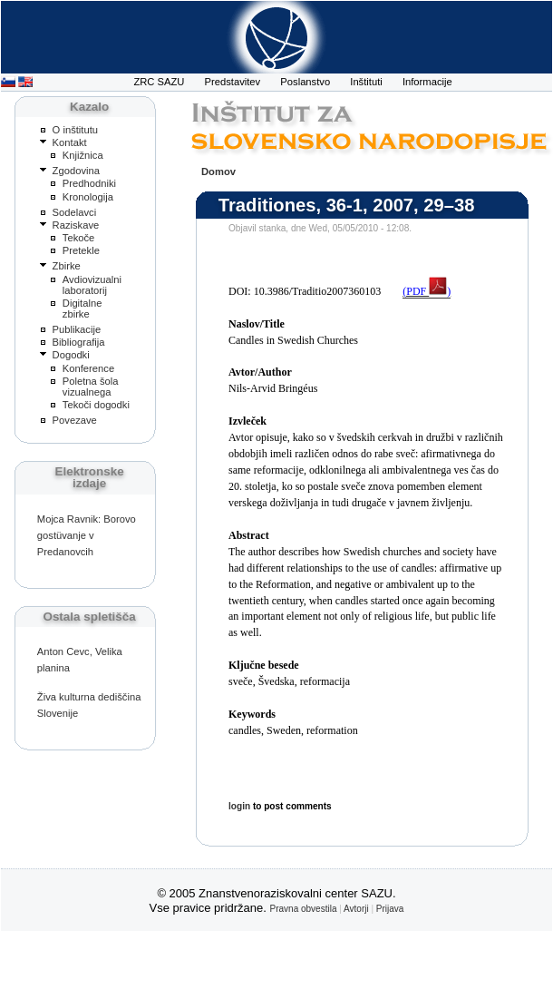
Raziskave (76, 225)
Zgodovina (76, 170)
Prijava (390, 909)
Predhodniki (89, 183)
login (239, 806)
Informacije (427, 81)
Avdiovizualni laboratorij (92, 285)
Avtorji (356, 909)
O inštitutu (75, 129)
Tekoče (79, 237)
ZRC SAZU (158, 81)
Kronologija (88, 196)
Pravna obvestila (303, 909)
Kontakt (70, 142)
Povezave (75, 420)
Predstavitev (233, 81)
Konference (88, 368)
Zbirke (67, 265)
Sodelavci (75, 212)
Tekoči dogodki (96, 404)
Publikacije (77, 329)
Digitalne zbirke (82, 308)
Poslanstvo (305, 81)
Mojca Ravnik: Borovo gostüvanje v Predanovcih (86, 535)
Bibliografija (79, 342)
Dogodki (71, 354)
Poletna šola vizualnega (91, 386)
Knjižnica (83, 155)
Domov (218, 171)
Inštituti (366, 81)
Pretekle (81, 250)
